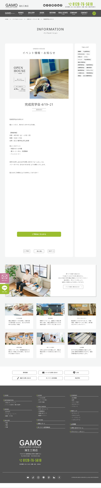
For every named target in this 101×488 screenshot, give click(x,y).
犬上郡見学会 (87, 51)
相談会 (88, 80)
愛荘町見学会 (81, 72)
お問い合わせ (84, 13)
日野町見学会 (81, 69)
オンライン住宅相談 (51, 379)
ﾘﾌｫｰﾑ (88, 54)
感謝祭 (79, 51)
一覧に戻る (39, 251)
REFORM (40, 421)
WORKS (7, 410)
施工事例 (20, 13)
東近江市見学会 (82, 62)
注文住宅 (7, 412)
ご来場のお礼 (81, 77)
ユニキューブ (75, 414)
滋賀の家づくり (42, 414)
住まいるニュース (43, 410)
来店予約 (77, 379)
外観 (6, 424)
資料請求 (25, 373)
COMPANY (74, 396)
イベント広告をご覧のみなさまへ (72, 287)
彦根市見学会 (81, 64)
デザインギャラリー (31, 13)
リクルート (75, 407)
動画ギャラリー (42, 416)
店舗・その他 (9, 417)
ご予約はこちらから (39, 234)
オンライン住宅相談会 (44, 428)
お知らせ (80, 56)
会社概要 (74, 399)
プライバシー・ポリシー (77, 432)
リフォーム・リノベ (52, 13)
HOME (6, 396)
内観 (6, 426)
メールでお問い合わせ (51, 373)
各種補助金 (41, 412)
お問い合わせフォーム (77, 429)
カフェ (86, 56)
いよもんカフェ (76, 420)
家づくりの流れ (42, 401)
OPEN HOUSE (81, 54)
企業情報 (73, 13)
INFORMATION (9, 401)
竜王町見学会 (81, 67)
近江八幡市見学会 (82, 83)
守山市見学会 (88, 59)
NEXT (50, 251)
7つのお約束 (41, 399)
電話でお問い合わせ (25, 379)
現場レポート (41, 424)
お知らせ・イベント (10, 403)
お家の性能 (41, 403)
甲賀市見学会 (81, 80)
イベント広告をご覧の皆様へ (13, 405)
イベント (80, 59)
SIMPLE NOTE (76, 416)
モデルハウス (81, 75)
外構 (6, 428)
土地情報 (63, 13)
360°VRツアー (75, 405)
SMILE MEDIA (42, 407)
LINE (77, 373)
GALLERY (7, 421)
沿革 (73, 401)
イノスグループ (76, 418)
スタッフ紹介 (75, 403)
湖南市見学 (90, 69)
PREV (28, 251)
